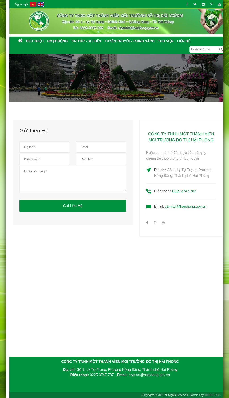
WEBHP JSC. (212, 395)
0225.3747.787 (184, 191)
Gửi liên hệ (73, 206)
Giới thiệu (35, 41)
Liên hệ (183, 41)
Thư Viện (165, 41)
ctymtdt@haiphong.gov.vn (185, 206)
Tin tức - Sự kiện (86, 41)
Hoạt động (57, 41)
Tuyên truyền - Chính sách (129, 41)
